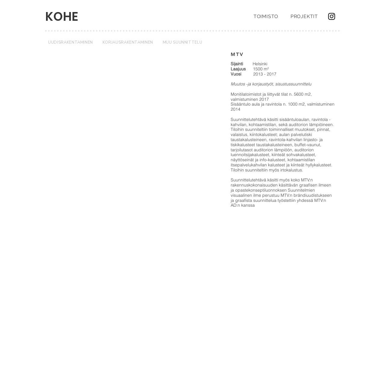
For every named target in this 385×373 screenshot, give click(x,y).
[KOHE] (67, 16)
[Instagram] (331, 16)
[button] (131, 125)
